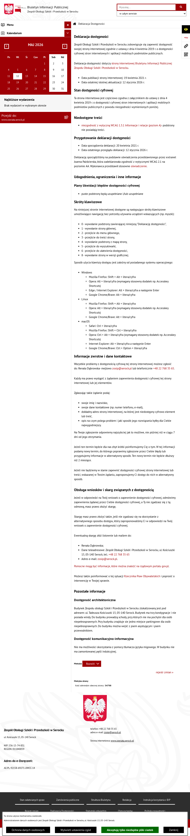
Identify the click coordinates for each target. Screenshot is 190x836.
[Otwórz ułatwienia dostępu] (186, 29)
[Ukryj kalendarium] (67, 68)
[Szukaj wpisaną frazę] (181, 7)
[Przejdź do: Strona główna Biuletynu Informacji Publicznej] (74, 24)
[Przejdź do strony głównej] (41, 9)
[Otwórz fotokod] (186, 54)
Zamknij (173, 830)
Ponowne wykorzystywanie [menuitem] (17, 52)
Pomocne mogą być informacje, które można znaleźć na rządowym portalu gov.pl (121, 566)
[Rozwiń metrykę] (91, 664)
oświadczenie (139, 166)
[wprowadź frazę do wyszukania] (146, 7)
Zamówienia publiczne (67, 799)
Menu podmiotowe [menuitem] (12, 32)
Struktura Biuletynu (101, 799)
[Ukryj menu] (67, 25)
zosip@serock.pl (122, 368)
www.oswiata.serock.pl (122, 740)
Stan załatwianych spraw (32, 799)
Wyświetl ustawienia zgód (75, 830)
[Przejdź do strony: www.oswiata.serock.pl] (186, 46)
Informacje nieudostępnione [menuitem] (18, 38)
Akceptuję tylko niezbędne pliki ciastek (130, 830)
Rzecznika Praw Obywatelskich (142, 576)
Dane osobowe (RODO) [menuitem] (14, 59)
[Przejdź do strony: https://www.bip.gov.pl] (186, 37)
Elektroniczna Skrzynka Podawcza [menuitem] (21, 45)
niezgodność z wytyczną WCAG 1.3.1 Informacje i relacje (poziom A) (121, 125)
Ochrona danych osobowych (28, 830)
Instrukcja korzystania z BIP (156, 799)
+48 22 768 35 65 (163, 368)
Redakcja (126, 799)
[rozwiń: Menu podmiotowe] (68, 32)
